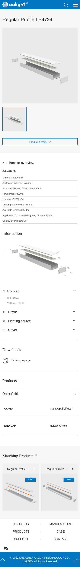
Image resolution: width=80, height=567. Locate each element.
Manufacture (60, 524)
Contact (61, 539)
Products (21, 531)
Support (21, 539)
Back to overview (21, 163)
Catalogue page (21, 360)
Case (61, 531)
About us (21, 524)
